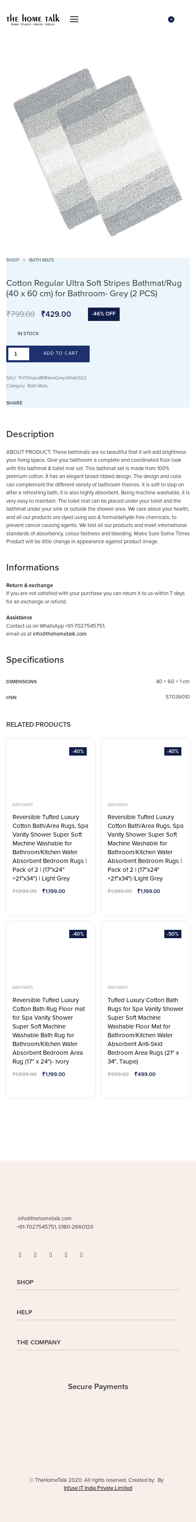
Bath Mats (41, 260)
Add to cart (60, 353)
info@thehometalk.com (60, 634)
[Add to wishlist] (102, 354)
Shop (12, 260)
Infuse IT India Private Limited (98, 1488)
